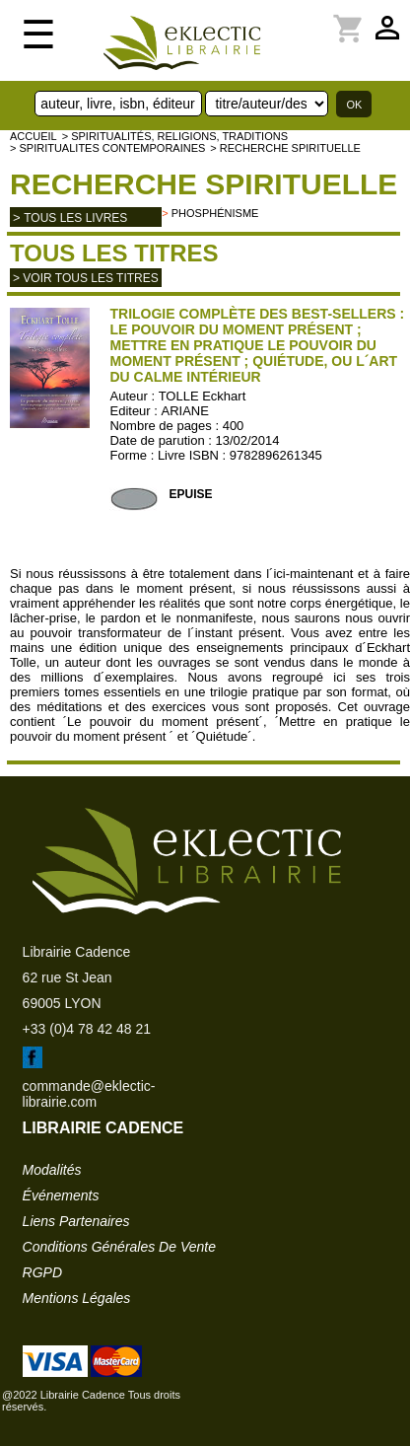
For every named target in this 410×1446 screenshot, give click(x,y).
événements (61, 1195)
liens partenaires (76, 1221)
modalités (52, 1170)
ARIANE (185, 410)
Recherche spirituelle (203, 184)
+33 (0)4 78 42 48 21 (87, 1029)
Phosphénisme (215, 213)
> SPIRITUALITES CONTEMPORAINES (107, 148)
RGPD (42, 1272)
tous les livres (75, 218)
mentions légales (77, 1298)
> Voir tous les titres (86, 278)
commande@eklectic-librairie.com (89, 1094)
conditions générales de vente (119, 1247)
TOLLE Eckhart (202, 396)
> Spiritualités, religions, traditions (175, 136)
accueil (33, 136)
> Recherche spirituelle (285, 148)
